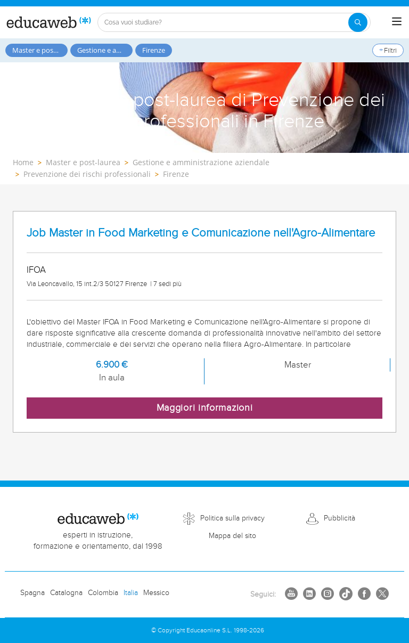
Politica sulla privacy (232, 518)
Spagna (32, 593)
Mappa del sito (232, 536)
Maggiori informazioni (205, 407)
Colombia (103, 593)
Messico (156, 593)
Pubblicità (339, 518)
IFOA (36, 270)
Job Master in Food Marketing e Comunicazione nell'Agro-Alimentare (201, 233)
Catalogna (66, 593)
